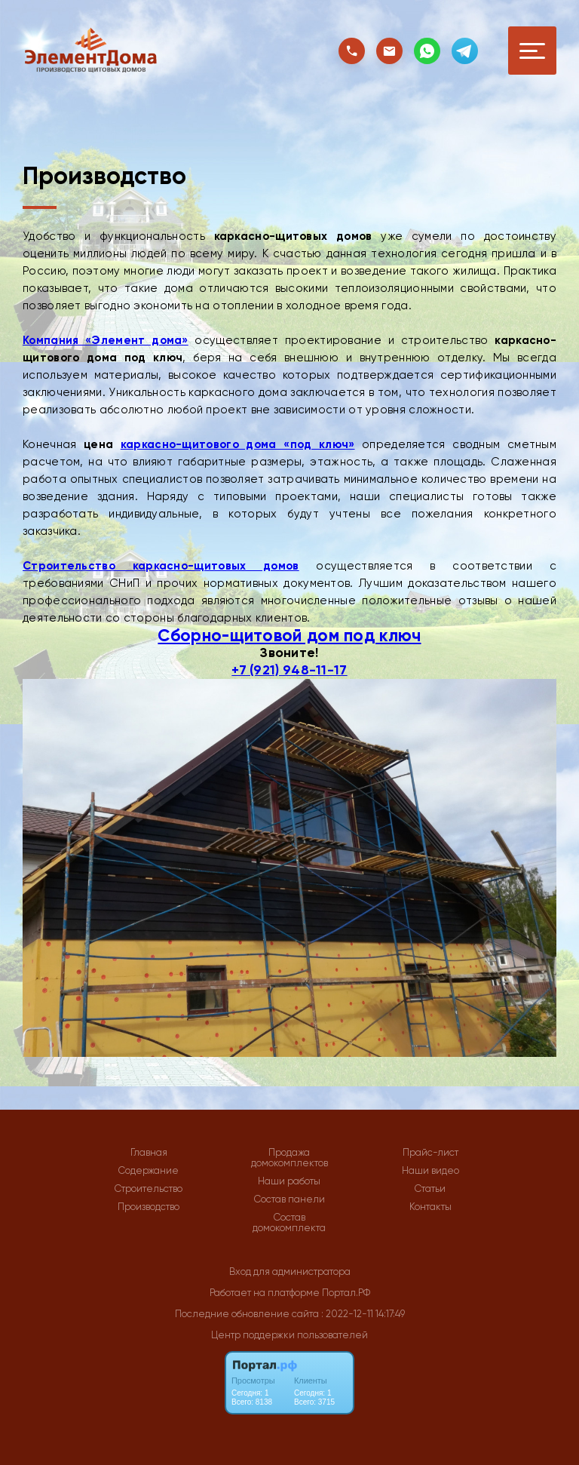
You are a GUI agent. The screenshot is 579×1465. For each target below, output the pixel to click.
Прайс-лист (430, 1152)
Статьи (430, 1189)
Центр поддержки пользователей (289, 1335)
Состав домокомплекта (289, 1222)
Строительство (148, 1189)
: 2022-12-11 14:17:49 (363, 1313)
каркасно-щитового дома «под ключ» (238, 444)
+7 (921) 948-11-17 (289, 670)
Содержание (148, 1171)
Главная (148, 1152)
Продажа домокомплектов (289, 1158)
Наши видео (430, 1171)
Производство (148, 1207)
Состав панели (289, 1199)
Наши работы (289, 1181)
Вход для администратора (290, 1271)
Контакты (430, 1207)
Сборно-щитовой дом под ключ (289, 635)
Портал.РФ (346, 1292)
